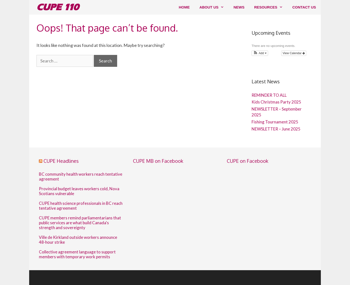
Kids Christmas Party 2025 (276, 101)
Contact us (304, 7)
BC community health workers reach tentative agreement (80, 176)
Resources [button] (271, 7)
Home (184, 7)
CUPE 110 (57, 7)
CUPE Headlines (61, 161)
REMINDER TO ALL (269, 95)
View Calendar (294, 53)
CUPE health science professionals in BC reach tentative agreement (80, 206)
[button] (260, 53)
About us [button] (213, 7)
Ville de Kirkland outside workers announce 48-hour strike (78, 240)
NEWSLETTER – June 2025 (276, 128)
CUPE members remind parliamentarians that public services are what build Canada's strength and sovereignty (80, 223)
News (239, 7)
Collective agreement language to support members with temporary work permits (77, 254)
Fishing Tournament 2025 (275, 121)
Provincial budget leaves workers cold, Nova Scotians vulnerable (79, 191)
